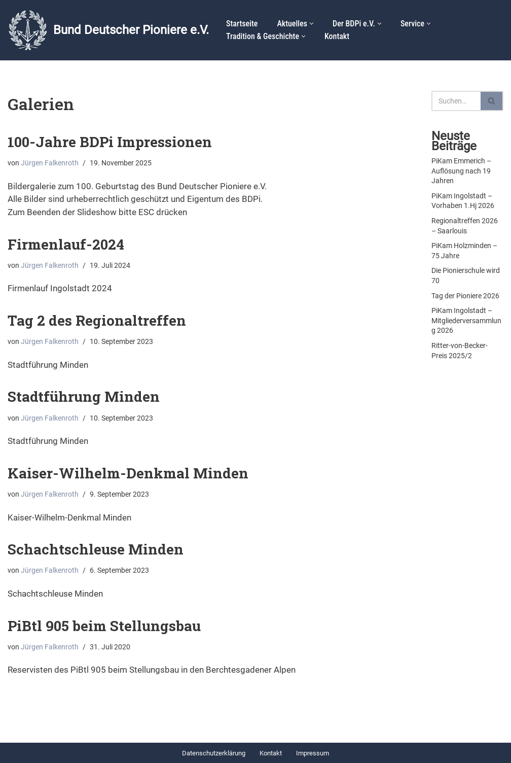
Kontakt (336, 36)
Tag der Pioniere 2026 (465, 296)
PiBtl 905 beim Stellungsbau (104, 625)
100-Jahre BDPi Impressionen (110, 141)
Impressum (312, 753)
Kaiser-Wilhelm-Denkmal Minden (128, 473)
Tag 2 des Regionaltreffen (97, 320)
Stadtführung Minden (84, 396)
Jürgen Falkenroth (50, 163)
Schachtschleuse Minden (96, 549)
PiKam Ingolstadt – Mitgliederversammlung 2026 (466, 320)
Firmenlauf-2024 (66, 244)
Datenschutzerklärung (213, 753)
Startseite (242, 23)
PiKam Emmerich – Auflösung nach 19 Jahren (461, 171)
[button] (311, 23)
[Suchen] (456, 101)
